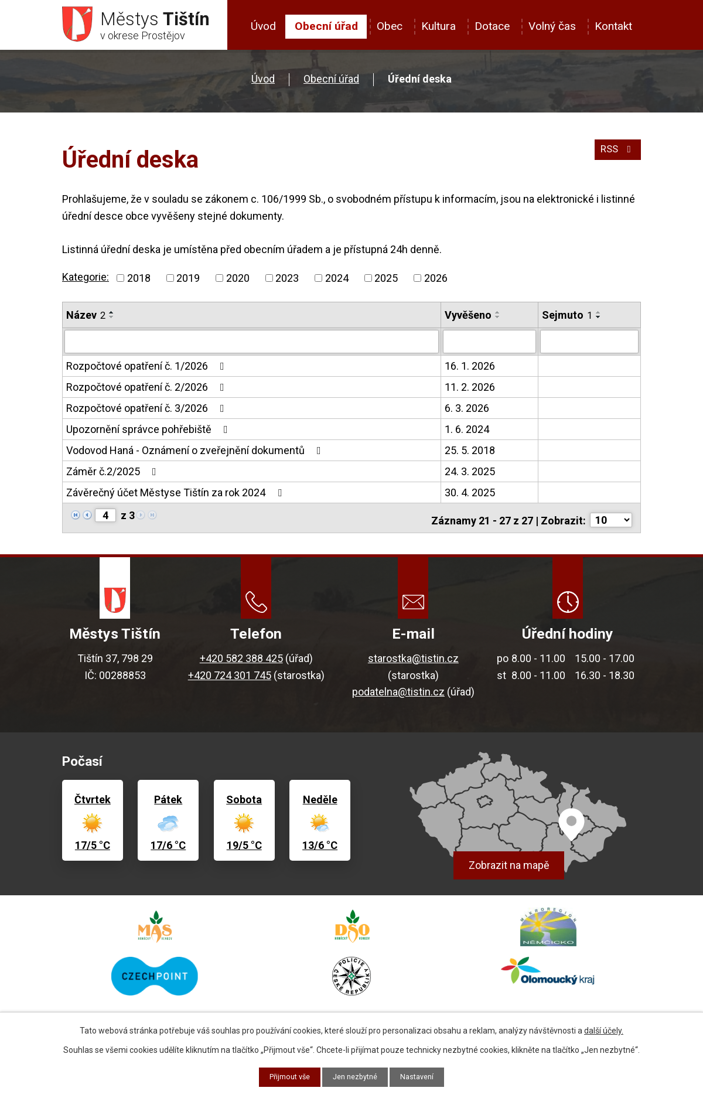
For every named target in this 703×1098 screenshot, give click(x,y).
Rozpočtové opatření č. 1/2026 (147, 369)
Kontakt (613, 26)
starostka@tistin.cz (413, 657)
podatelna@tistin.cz (398, 690)
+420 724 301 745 (229, 673)
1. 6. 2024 (467, 432)
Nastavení (423, 1076)
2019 (188, 282)
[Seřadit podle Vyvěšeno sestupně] (498, 321)
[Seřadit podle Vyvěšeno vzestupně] (498, 316)
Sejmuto (567, 319)
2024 (337, 282)
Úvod (263, 26)
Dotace (492, 26)
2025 (386, 282)
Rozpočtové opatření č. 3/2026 (147, 411)
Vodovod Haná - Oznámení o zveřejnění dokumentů (196, 453)
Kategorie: (85, 281)
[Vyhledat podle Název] (251, 345)
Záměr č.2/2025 (113, 474)
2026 (436, 282)
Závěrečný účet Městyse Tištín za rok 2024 (176, 495)
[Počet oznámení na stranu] (611, 519)
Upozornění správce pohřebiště (149, 432)
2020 (238, 282)
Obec (389, 26)
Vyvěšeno (468, 319)
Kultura (438, 26)
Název (85, 319)
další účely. (603, 1029)
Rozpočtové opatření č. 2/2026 (147, 390)
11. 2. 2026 (470, 390)
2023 (287, 282)
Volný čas (552, 26)
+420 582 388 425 (241, 657)
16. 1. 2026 (470, 369)
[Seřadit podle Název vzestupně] (111, 316)
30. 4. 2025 (470, 495)
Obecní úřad (326, 26)
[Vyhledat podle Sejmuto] (589, 345)
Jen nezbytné (356, 1076)
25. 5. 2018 (470, 453)
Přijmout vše (285, 1076)
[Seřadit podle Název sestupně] (111, 321)
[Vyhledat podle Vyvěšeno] (489, 345)
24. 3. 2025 (470, 474)
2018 (139, 282)
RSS (616, 159)
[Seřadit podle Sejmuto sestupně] (598, 321)
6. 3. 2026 (467, 411)
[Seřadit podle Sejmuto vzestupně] (598, 316)
